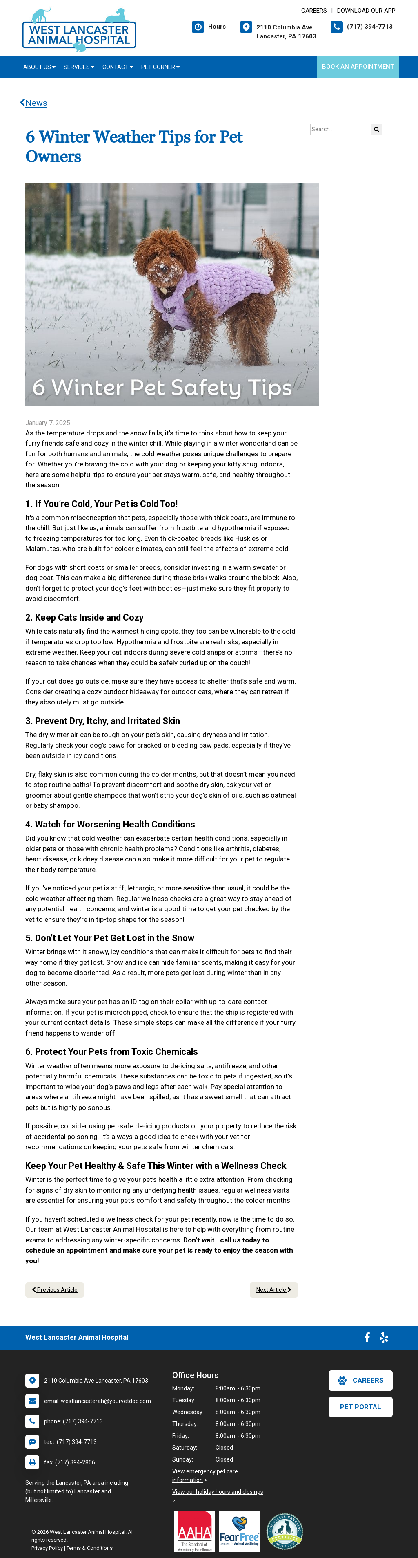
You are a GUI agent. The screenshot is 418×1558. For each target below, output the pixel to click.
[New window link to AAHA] (196, 1531)
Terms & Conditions (90, 1548)
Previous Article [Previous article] (55, 1290)
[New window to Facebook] (367, 1339)
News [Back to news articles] (33, 103)
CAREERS (314, 10)
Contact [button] (117, 67)
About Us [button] (39, 67)
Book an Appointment (358, 66)
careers (361, 1380)
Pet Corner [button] (160, 67)
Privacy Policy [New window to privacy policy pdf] (47, 1548)
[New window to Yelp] (384, 1339)
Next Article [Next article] (273, 1290)
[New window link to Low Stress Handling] (286, 1531)
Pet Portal (360, 1407)
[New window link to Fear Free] (241, 1531)
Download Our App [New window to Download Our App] (366, 10)
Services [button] (79, 67)
